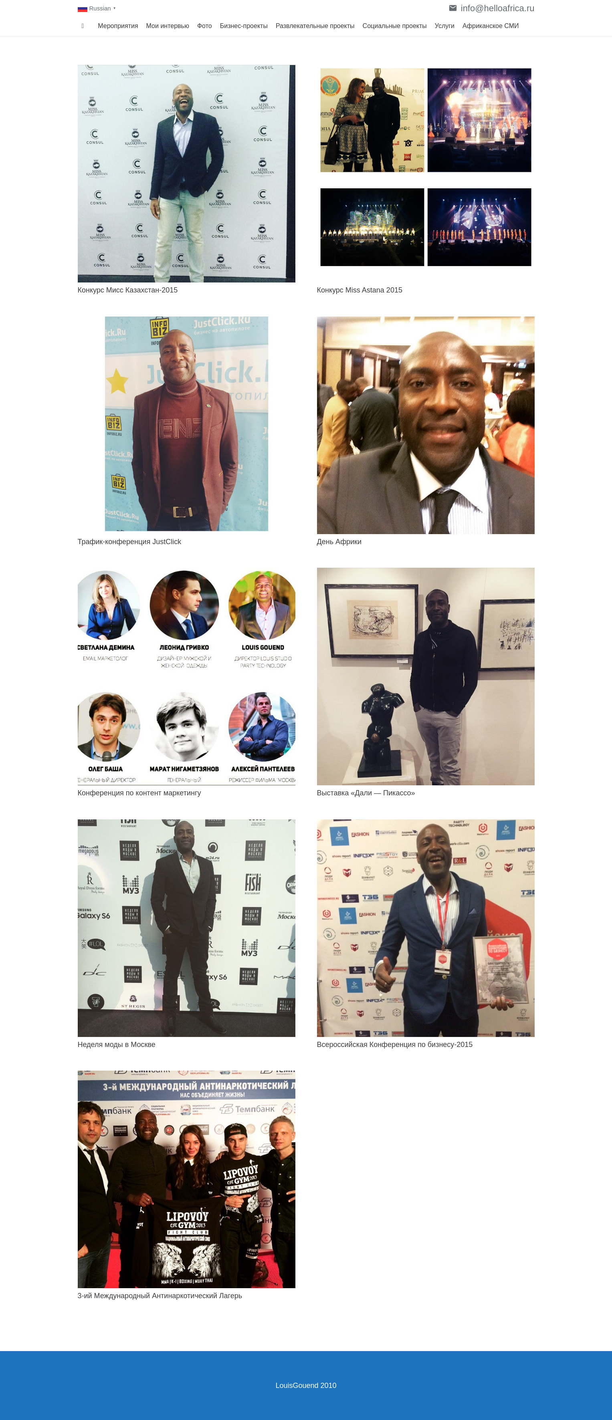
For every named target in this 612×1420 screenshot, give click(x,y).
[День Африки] (426, 425)
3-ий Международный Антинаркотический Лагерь (160, 1296)
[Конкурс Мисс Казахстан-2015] (186, 173)
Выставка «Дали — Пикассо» (366, 793)
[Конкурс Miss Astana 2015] (426, 173)
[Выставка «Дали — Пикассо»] (426, 676)
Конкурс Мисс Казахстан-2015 (128, 290)
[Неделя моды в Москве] (186, 928)
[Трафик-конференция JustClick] (186, 425)
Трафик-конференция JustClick (130, 542)
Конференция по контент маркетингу (139, 793)
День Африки (339, 542)
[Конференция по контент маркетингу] (186, 676)
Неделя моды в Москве (117, 1045)
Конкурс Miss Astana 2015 (360, 290)
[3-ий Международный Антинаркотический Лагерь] (186, 1179)
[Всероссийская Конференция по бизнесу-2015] (426, 928)
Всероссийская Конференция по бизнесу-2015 (395, 1045)
